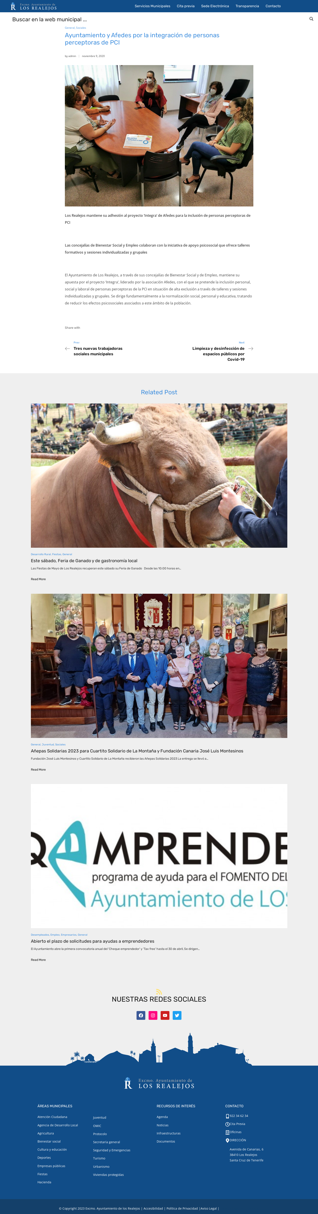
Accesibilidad (153, 1208)
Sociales (81, 28)
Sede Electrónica (215, 6)
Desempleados (40, 934)
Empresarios (68, 934)
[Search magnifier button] (311, 19)
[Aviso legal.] (209, 1208)
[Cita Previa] (227, 1124)
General (70, 28)
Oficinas (236, 1132)
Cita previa (186, 6)
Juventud (48, 744)
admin (72, 56)
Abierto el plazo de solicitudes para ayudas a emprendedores (92, 941)
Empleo (55, 934)
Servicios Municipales (152, 6)
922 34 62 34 (239, 1116)
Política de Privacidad (182, 1208)
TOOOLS (252, 1208)
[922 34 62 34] (227, 1116)
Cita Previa (237, 1124)
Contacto (273, 6)
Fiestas (56, 554)
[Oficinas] (227, 1132)
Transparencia (247, 6)
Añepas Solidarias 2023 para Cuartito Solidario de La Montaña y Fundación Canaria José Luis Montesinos (137, 751)
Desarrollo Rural (41, 554)
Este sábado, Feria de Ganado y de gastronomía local (84, 560)
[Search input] (159, 19)
